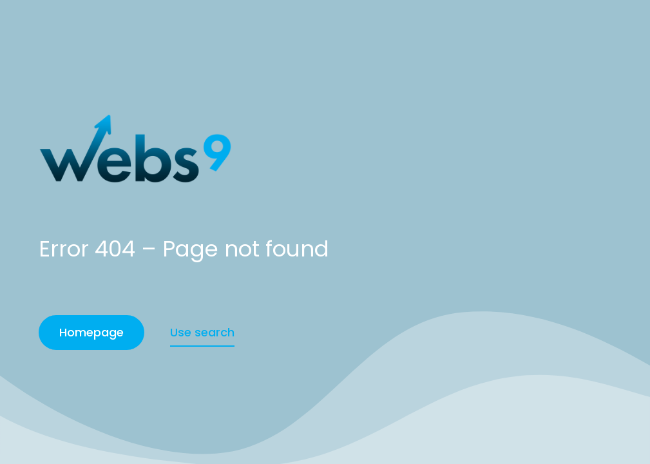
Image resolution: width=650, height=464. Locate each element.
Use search (202, 332)
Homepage (91, 332)
